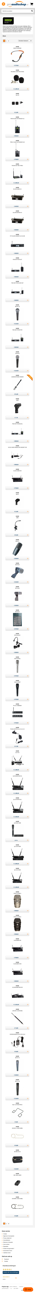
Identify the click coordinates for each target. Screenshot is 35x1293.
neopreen (21, 1286)
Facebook (6, 1259)
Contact (5, 1233)
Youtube (6, 1261)
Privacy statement (7, 1238)
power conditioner (13, 1286)
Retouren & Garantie (8, 1242)
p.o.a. (16, 840)
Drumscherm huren (7, 1250)
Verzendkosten (6, 1240)
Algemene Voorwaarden (8, 1236)
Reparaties (5, 1246)
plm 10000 (16, 1288)
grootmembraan (5, 1288)
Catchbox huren (7, 1252)
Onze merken (6, 1244)
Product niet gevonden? (8, 1248)
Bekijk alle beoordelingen (10, 1272)
